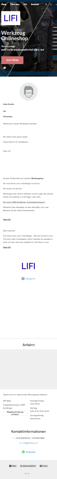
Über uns (14, 4)
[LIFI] (28, 266)
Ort (25, 4)
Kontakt (35, 4)
